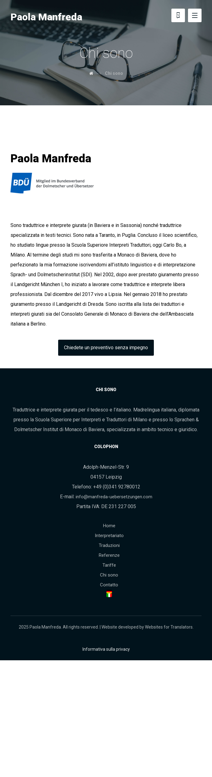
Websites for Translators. (169, 627)
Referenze (109, 555)
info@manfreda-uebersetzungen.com (114, 497)
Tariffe (109, 565)
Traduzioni (109, 545)
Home (109, 525)
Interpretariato (109, 535)
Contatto (109, 585)
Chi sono (109, 575)
